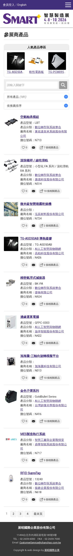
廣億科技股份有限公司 (49, 179)
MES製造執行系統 (32, 434)
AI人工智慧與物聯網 (48, 249)
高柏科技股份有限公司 (49, 253)
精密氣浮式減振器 (32, 278)
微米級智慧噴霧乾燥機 (35, 204)
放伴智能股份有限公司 (49, 331)
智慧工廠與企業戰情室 (49, 440)
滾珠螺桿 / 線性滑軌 (34, 160)
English (22, 5)
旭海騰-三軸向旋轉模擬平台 (39, 356)
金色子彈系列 (29, 391)
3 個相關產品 (51, 264)
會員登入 (9, 5)
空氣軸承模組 (29, 117)
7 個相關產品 (51, 147)
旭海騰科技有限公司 (48, 366)
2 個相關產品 (51, 225)
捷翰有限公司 (43, 292)
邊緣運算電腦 (29, 317)
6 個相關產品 (51, 499)
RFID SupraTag (30, 473)
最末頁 (38, 514)
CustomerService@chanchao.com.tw (40, 542)
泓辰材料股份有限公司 (49, 214)
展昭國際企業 (52, 550)
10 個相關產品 (52, 191)
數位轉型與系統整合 (48, 127)
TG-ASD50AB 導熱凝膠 (36, 238)
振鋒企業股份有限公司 (49, 488)
